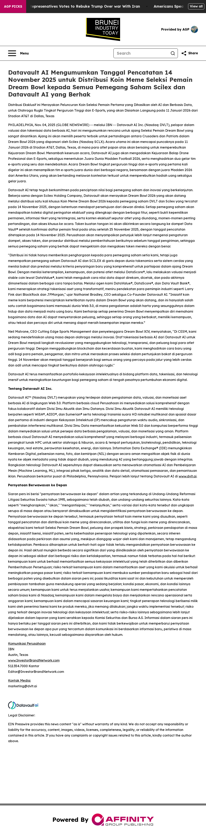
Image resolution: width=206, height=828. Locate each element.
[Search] (141, 53)
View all (196, 6)
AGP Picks (13, 6)
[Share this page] (189, 53)
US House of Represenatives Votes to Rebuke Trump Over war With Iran (76, 6)
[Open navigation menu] (18, 53)
